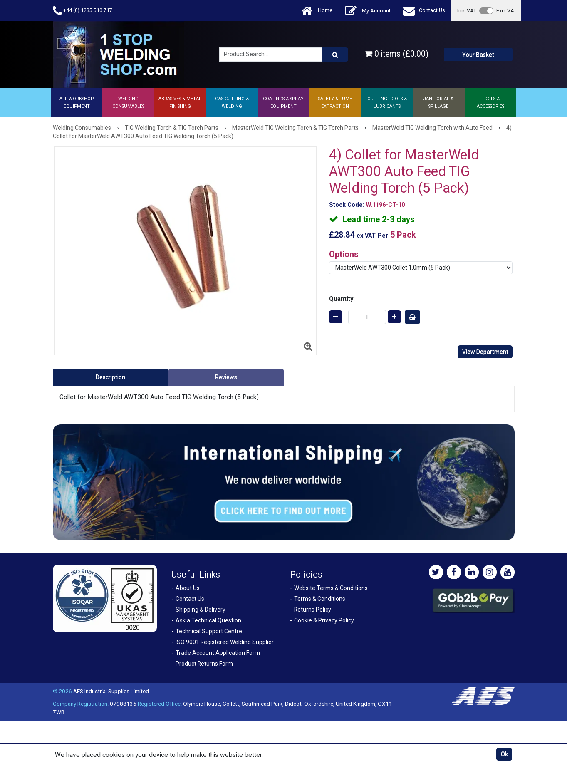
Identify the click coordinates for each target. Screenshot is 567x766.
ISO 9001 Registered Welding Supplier (225, 642)
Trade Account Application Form (218, 652)
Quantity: (342, 298)
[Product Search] (335, 54)
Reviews (226, 377)
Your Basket (478, 54)
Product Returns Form (204, 663)
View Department (485, 351)
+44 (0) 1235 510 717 (82, 10)
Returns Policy (312, 609)
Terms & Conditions (319, 598)
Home (317, 10)
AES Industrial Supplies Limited (111, 691)
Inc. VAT (466, 10)
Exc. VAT (506, 10)
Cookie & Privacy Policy (324, 620)
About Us (188, 588)
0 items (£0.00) (396, 54)
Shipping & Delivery (200, 609)
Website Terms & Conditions (331, 588)
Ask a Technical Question (208, 620)
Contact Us (424, 10)
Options (344, 254)
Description (110, 377)
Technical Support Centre (209, 631)
